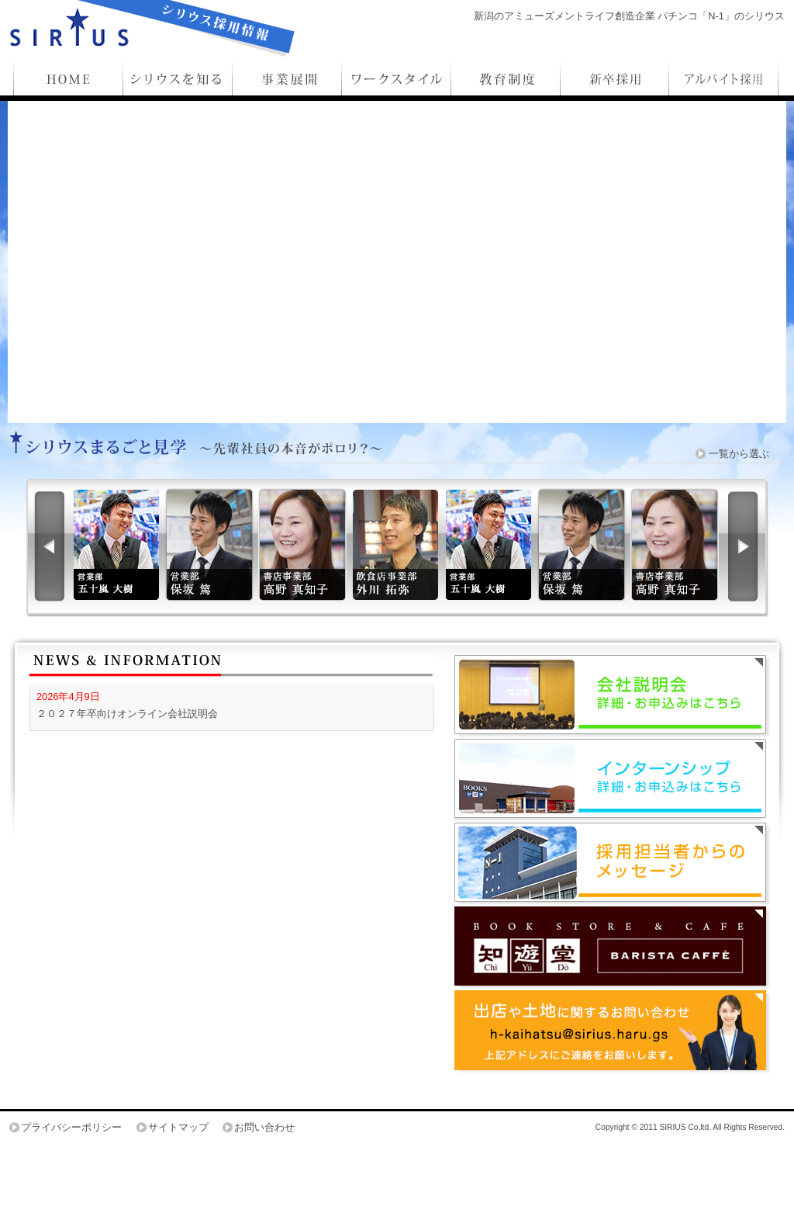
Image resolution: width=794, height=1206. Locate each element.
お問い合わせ (264, 1127)
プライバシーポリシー (71, 1127)
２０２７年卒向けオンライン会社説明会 (127, 713)
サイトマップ (178, 1127)
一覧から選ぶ (739, 453)
